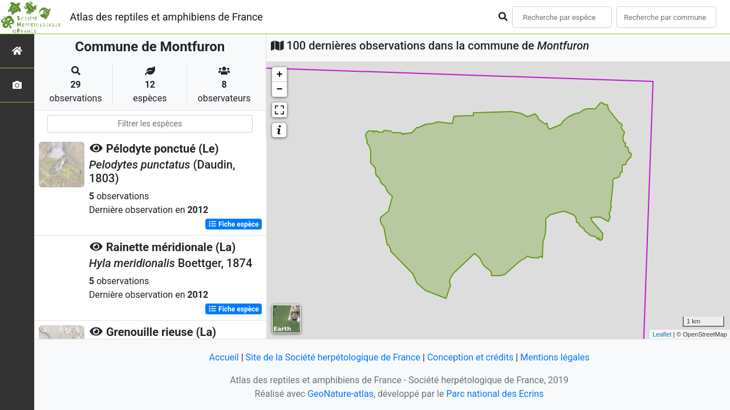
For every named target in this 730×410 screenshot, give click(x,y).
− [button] (280, 89)
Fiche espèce (233, 224)
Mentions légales (554, 357)
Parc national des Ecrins (495, 393)
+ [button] (280, 74)
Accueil (223, 357)
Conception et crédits (470, 357)
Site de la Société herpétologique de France (333, 357)
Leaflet (661, 334)
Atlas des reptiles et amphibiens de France (166, 17)
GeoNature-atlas (340, 393)
